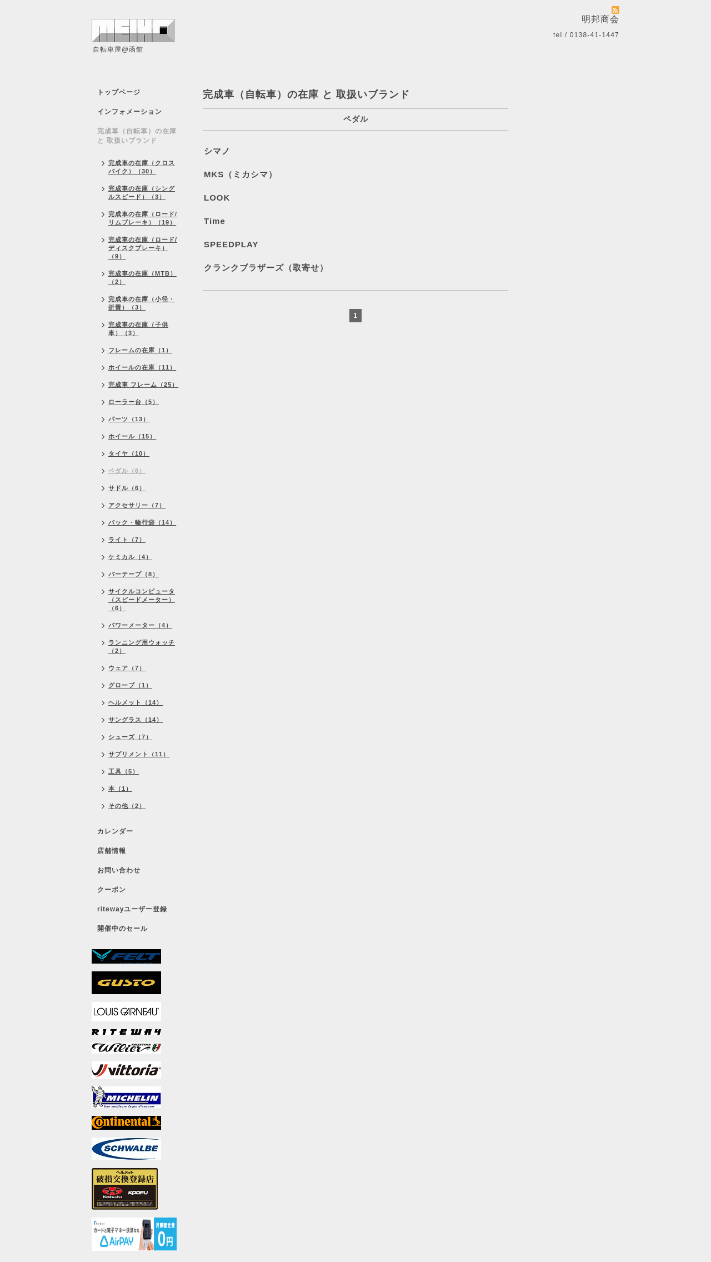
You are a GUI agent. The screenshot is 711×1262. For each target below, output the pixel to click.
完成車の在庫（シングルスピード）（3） (141, 192)
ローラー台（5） (133, 401)
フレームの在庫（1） (140, 350)
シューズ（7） (130, 737)
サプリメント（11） (138, 754)
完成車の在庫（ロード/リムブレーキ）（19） (142, 218)
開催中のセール (122, 928)
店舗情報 (111, 851)
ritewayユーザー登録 (132, 909)
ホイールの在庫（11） (142, 367)
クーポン (111, 890)
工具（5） (123, 771)
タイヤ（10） (128, 453)
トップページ (119, 92)
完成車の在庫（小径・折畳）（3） (141, 303)
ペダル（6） (127, 470)
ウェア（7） (127, 668)
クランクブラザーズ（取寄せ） (266, 267)
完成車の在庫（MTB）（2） (142, 277)
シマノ (217, 151)
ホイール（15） (132, 436)
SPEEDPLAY (231, 244)
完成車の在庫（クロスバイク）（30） (141, 166)
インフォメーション (129, 112)
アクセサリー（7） (137, 505)
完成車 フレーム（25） (143, 384)
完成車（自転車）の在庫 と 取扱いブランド (137, 135)
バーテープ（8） (133, 574)
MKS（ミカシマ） (240, 174)
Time (215, 221)
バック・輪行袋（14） (142, 522)
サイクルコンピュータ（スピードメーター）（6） (141, 599)
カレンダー (115, 831)
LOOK (217, 197)
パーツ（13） (128, 419)
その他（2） (127, 805)
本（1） (120, 788)
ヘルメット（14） (135, 702)
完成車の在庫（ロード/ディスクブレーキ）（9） (142, 248)
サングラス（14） (135, 719)
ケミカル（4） (130, 556)
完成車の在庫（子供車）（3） (138, 328)
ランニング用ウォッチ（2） (141, 646)
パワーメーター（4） (140, 625)
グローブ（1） (130, 685)
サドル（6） (127, 488)
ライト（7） (127, 539)
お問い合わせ (119, 870)
